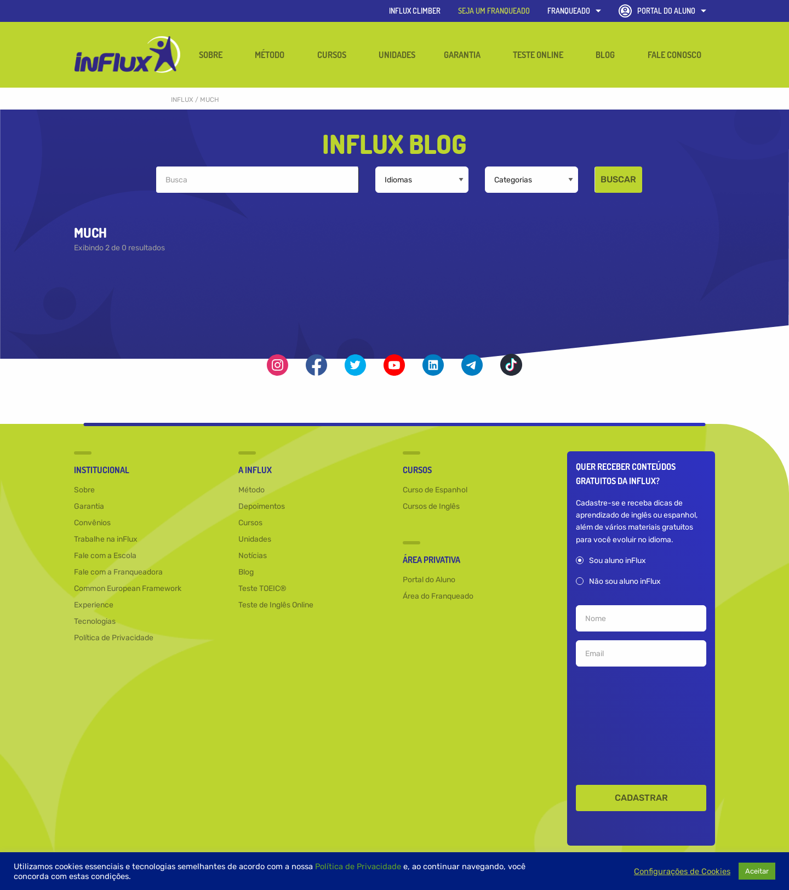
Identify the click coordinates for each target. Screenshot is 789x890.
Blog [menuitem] (605, 54)
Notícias (252, 556)
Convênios (92, 523)
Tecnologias (95, 622)
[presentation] (641, 723)
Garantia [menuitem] (462, 54)
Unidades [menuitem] (397, 54)
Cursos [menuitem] (331, 54)
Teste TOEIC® (262, 589)
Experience (93, 605)
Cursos (250, 523)
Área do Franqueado (438, 597)
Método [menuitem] (269, 54)
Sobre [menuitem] (210, 54)
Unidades (254, 540)
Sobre (84, 490)
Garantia (89, 507)
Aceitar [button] (757, 871)
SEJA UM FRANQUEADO (494, 10)
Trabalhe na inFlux (106, 540)
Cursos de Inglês (431, 507)
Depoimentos (261, 507)
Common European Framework (127, 589)
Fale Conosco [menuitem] (674, 54)
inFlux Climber (415, 10)
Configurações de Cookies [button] (682, 871)
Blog (246, 573)
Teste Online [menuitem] (538, 54)
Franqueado (574, 10)
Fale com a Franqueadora (118, 573)
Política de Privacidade (113, 638)
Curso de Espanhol (435, 490)
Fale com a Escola (105, 556)
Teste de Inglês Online (275, 605)
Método (251, 490)
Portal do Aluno (662, 11)
